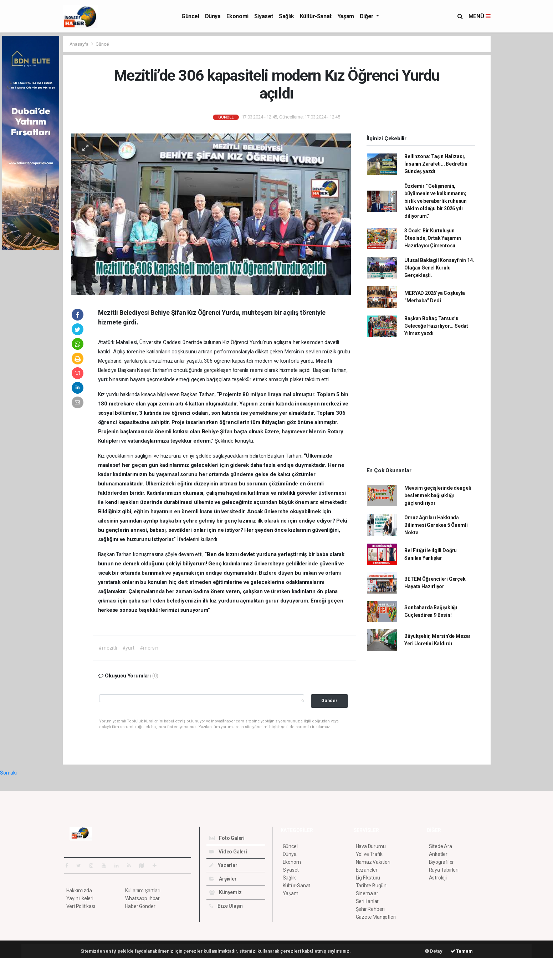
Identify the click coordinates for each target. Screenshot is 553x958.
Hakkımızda (79, 890)
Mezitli (324, 361)
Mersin (318, 431)
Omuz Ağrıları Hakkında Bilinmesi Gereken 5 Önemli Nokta (435, 525)
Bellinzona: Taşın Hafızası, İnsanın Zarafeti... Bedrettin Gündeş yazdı (435, 163)
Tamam (462, 951)
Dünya (213, 16)
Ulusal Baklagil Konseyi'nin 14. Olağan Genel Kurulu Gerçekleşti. (439, 267)
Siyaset (263, 16)
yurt (103, 379)
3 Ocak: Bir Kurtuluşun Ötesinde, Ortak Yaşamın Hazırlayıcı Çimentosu (432, 238)
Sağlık (286, 16)
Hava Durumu (371, 846)
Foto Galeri (227, 838)
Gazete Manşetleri (376, 917)
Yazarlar (223, 865)
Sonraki (8, 773)
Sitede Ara (440, 846)
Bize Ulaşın (226, 906)
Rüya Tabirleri (444, 870)
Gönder (329, 700)
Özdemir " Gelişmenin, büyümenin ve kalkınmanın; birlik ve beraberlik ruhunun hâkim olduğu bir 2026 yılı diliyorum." (435, 201)
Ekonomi (237, 16)
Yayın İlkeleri (79, 898)
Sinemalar (367, 893)
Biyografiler (441, 862)
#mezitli (107, 648)
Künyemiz (225, 892)
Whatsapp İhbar (142, 898)
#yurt (128, 648)
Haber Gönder (140, 906)
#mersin (149, 648)
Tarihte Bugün (371, 885)
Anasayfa (79, 44)
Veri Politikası (80, 906)
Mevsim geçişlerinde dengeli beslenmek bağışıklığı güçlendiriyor (437, 495)
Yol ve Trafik (369, 854)
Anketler (438, 854)
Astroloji (438, 878)
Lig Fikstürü (368, 878)
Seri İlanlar (367, 901)
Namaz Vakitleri (373, 862)
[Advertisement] (522, 143)
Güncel (190, 16)
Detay (433, 951)
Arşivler (223, 879)
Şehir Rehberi (370, 909)
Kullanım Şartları (142, 890)
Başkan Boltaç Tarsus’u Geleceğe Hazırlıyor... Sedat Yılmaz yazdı (436, 326)
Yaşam (345, 16)
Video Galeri (228, 851)
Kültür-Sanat (316, 16)
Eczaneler (367, 870)
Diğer (367, 16)
